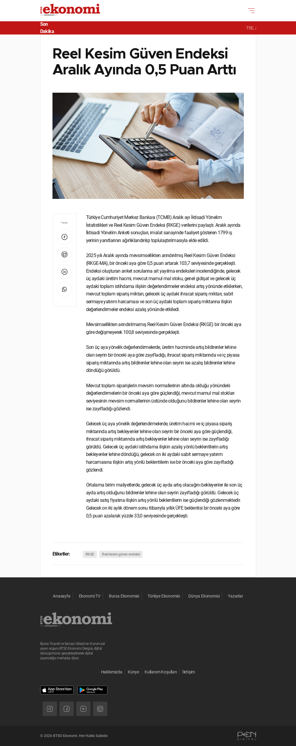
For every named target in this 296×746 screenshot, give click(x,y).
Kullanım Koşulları (161, 672)
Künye (133, 672)
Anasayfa (61, 596)
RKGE (89, 554)
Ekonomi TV (89, 596)
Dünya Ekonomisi (204, 596)
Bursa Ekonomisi (124, 596)
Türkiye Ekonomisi (164, 596)
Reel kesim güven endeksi (121, 554)
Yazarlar (235, 596)
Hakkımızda (111, 672)
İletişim (188, 672)
